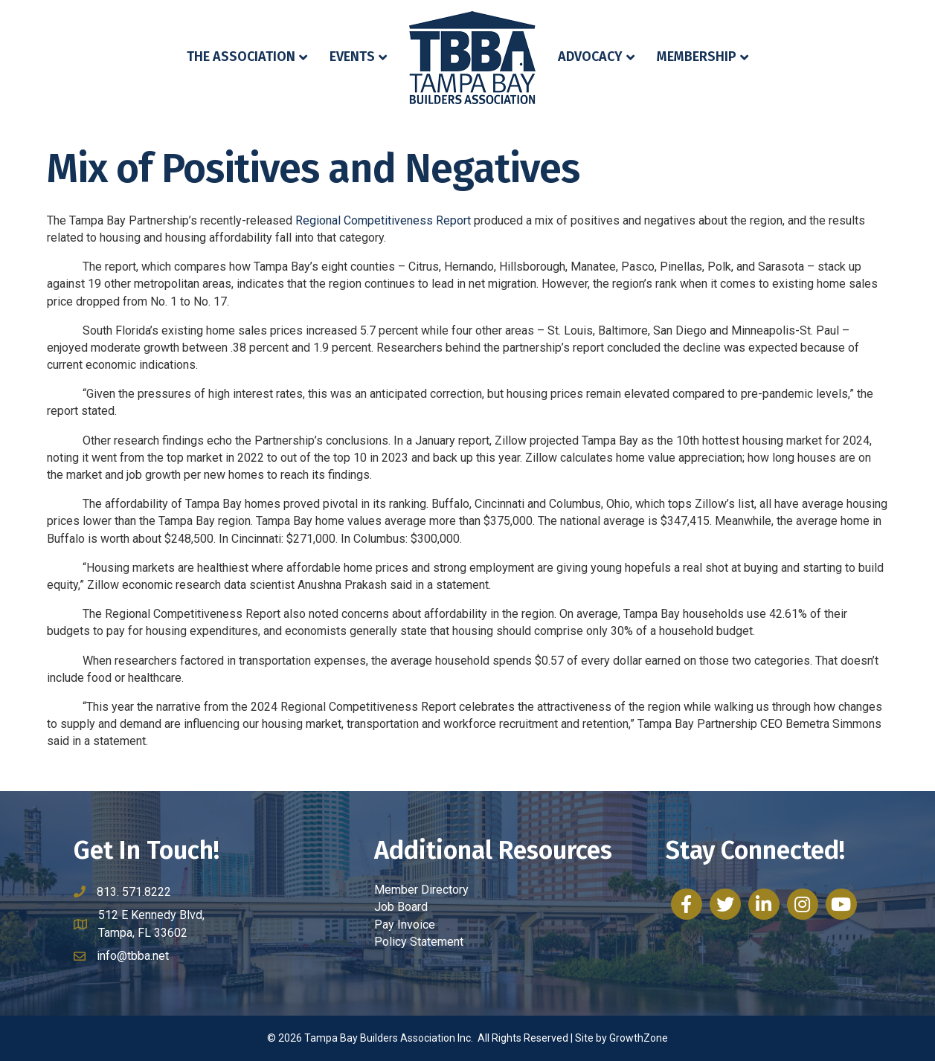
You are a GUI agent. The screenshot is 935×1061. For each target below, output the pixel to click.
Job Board (401, 907)
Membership (696, 56)
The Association (241, 56)
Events (352, 56)
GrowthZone (638, 1038)
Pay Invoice (404, 925)
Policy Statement (418, 942)
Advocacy (590, 56)
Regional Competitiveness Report (383, 220)
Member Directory (421, 890)
